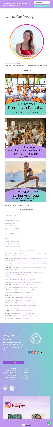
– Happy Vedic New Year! (25, 287)
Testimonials (25, 377)
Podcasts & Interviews (11, 225)
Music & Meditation (23, 372)
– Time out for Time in (24, 284)
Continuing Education (10, 215)
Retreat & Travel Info (10, 231)
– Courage (21, 292)
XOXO (6, 238)
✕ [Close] (51, 2)
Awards (7, 212)
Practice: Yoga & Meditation (12, 228)
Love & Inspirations (10, 223)
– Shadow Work (22, 297)
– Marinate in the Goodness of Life (27, 282)
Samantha (9, 22)
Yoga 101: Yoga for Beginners (12, 241)
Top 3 (6, 236)
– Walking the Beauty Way (24, 315)
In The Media (25, 379)
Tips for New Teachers (11, 233)
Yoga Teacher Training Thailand (13, 246)
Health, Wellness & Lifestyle (12, 220)
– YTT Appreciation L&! (24, 302)
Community (12, 379)
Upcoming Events (11, 370)
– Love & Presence (23, 279)
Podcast (26, 375)
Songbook (26, 370)
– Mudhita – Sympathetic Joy (25, 295)
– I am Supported (21, 310)
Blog (27, 374)
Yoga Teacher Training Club (12, 244)
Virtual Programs (11, 375)
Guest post (8, 218)
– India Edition (21, 308)
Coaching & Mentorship (9, 374)
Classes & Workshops (10, 372)
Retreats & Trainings (10, 377)
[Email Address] (42, 2)
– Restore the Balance (24, 290)
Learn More (28, 425)
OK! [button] (23, 425)
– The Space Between (24, 305)
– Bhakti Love (21, 300)
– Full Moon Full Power (24, 313)
